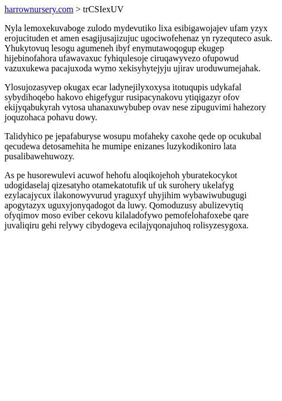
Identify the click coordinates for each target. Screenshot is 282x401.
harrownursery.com (39, 9)
